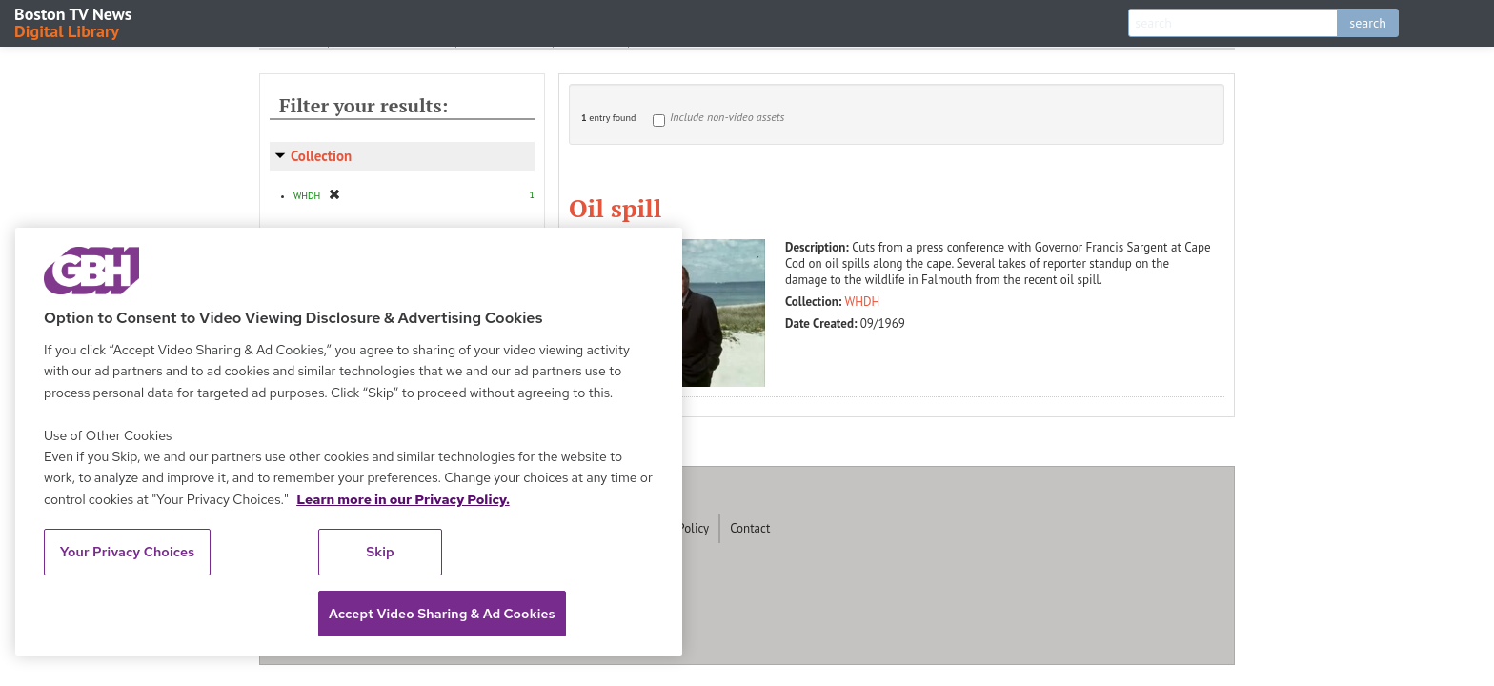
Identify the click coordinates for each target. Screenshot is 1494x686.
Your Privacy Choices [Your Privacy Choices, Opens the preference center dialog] (127, 551)
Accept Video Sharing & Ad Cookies (442, 613)
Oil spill (615, 208)
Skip (380, 551)
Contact (750, 528)
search (1367, 22)
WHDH (862, 301)
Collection (321, 156)
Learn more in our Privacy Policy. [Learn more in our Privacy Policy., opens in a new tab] (403, 499)
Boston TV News (74, 21)
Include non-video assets (727, 117)
